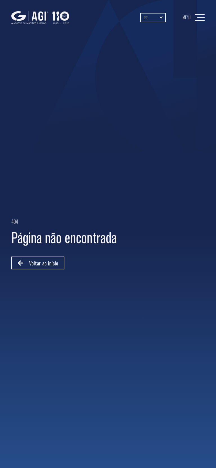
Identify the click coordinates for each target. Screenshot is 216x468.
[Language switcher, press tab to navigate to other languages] (153, 17)
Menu (187, 17)
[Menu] (200, 17)
